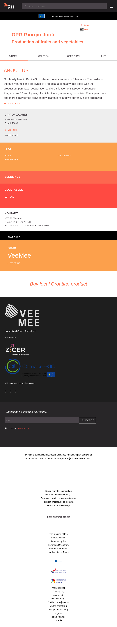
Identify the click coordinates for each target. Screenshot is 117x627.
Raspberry (65, 155)
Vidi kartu (11, 130)
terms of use (23, 428)
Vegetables (14, 189)
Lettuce (9, 197)
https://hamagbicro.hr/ (58, 517)
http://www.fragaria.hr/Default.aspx (27, 225)
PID (86, 29)
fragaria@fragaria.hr (18, 222)
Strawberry (12, 159)
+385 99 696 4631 (13, 218)
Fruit (9, 148)
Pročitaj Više (12, 103)
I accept (19, 428)
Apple (8, 155)
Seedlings (12, 176)
